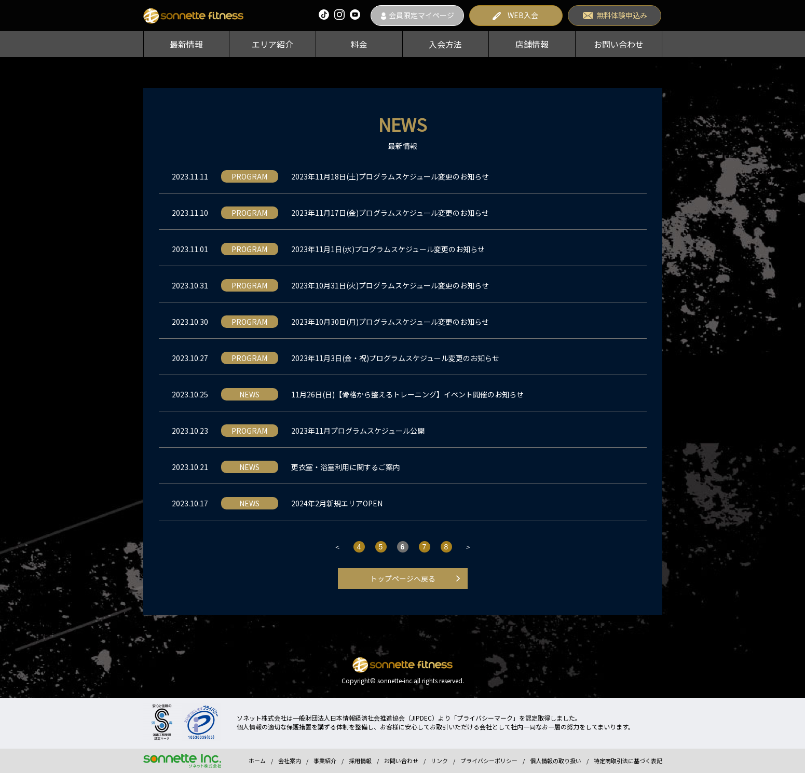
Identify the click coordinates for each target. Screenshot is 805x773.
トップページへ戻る (402, 578)
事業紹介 (324, 760)
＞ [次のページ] (468, 547)
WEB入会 (523, 15)
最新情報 (186, 44)
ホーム (257, 760)
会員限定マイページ (421, 15)
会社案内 (289, 760)
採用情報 (360, 760)
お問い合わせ (619, 44)
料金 (359, 44)
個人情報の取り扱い (555, 760)
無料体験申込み (621, 15)
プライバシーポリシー (488, 760)
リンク (439, 760)
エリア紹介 (272, 44)
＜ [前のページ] (337, 547)
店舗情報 (532, 44)
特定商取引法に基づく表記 (628, 760)
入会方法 (445, 44)
